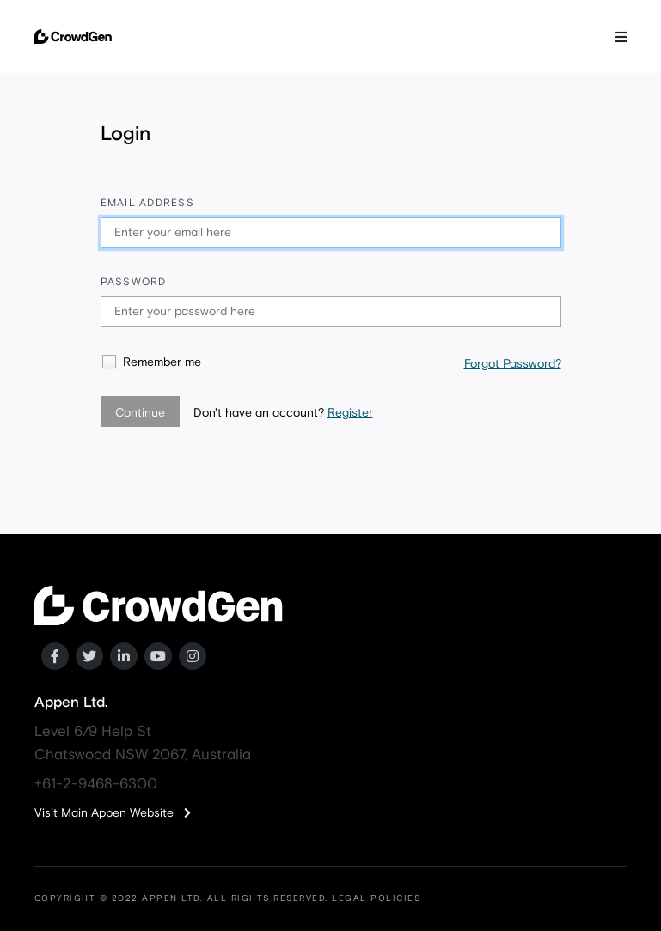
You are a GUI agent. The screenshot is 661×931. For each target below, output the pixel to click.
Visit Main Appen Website (112, 813)
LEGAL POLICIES (376, 898)
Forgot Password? (512, 364)
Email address (147, 203)
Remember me (162, 362)
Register (350, 413)
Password (134, 282)
